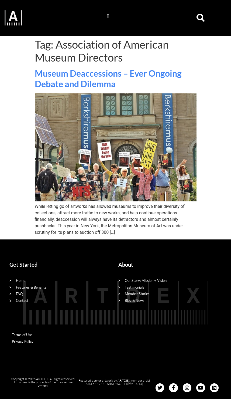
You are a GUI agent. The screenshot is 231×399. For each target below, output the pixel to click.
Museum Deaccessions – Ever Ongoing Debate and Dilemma (108, 78)
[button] (108, 16)
